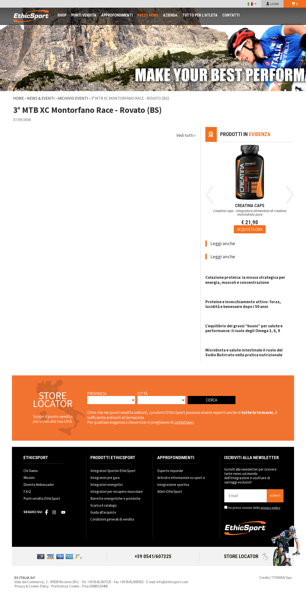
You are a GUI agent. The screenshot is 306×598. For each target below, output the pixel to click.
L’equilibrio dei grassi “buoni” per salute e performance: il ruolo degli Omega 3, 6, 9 (244, 328)
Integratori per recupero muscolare (116, 491)
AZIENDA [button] (170, 15)
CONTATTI (231, 15)
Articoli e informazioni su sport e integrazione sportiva (181, 481)
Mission (29, 477)
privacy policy (270, 507)
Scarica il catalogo (103, 505)
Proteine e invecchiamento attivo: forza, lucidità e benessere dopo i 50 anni (243, 304)
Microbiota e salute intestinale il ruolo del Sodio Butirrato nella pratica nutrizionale (244, 352)
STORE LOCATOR (246, 556)
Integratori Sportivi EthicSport (113, 470)
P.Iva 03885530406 (95, 586)
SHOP (61, 15)
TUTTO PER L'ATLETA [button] (200, 15)
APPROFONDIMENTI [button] (117, 15)
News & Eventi (41, 98)
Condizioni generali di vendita (112, 519)
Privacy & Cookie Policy (31, 586)
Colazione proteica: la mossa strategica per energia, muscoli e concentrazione (245, 280)
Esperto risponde (170, 470)
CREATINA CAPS (249, 205)
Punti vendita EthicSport (41, 498)
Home (18, 98)
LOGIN (272, 4)
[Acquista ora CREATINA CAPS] (250, 229)
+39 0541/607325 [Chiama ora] (153, 556)
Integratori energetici (106, 484)
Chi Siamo (30, 470)
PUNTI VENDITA (83, 15)
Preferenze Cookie (65, 586)
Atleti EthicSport (169, 491)
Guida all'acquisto (103, 512)
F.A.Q (27, 491)
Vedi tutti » (186, 135)
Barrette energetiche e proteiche (115, 498)
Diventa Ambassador (38, 484)
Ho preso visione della (254, 507)
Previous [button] (209, 194)
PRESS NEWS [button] (147, 15)
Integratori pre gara (105, 477)
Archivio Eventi (73, 98)
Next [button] (290, 194)
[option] (249, 187)
